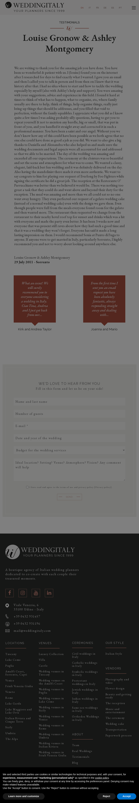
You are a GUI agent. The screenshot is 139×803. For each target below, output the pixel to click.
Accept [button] (127, 796)
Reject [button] (106, 796)
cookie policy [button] (102, 777)
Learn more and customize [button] (23, 796)
